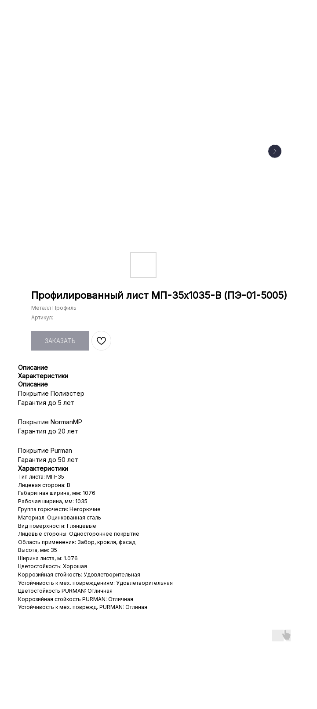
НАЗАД (25, 12)
